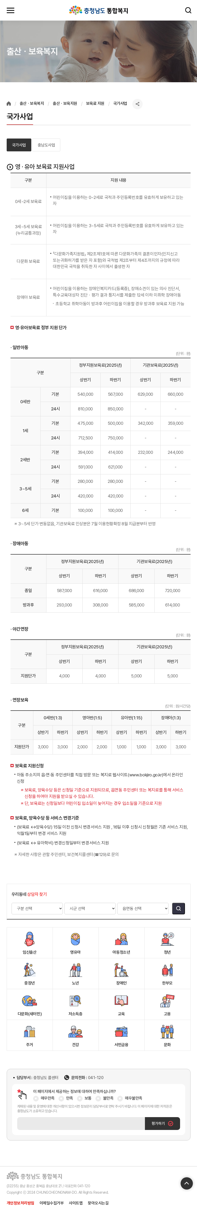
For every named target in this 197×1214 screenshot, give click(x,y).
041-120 (96, 1077)
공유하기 (137, 104)
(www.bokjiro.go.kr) (145, 774)
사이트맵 (76, 1203)
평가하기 (162, 1123)
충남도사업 (46, 145)
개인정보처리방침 (20, 1203)
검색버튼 (178, 908)
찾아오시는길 (98, 1203)
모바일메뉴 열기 (10, 10)
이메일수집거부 (52, 1203)
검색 (187, 10)
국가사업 (19, 145)
